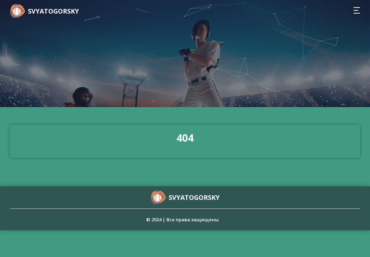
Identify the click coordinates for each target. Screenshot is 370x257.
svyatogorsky (53, 11)
